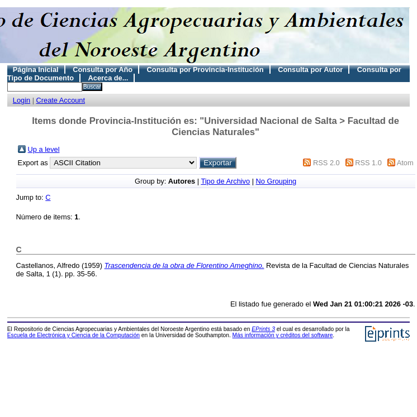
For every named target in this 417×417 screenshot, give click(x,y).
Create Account (61, 100)
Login (21, 100)
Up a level (44, 149)
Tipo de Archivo (225, 181)
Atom (405, 163)
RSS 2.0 (326, 163)
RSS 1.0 (368, 163)
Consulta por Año (102, 69)
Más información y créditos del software (283, 335)
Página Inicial (36, 69)
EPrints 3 (263, 329)
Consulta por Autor (310, 69)
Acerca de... (108, 78)
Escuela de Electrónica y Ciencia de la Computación (73, 335)
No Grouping (276, 181)
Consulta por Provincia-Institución (205, 69)
